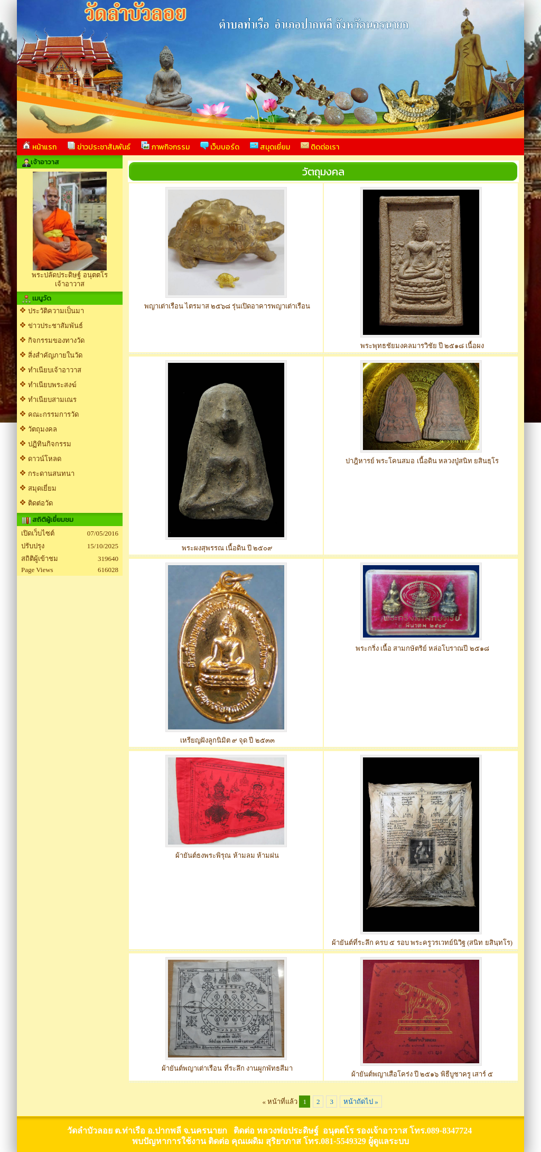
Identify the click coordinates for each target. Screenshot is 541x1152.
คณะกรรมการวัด (53, 414)
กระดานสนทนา (51, 473)
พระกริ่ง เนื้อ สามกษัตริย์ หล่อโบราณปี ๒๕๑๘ (422, 648)
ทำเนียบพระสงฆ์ (52, 385)
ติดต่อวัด (40, 503)
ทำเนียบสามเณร (52, 400)
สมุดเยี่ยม (270, 147)
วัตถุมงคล (42, 429)
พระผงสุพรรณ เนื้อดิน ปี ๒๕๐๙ (227, 548)
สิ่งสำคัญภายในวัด (55, 355)
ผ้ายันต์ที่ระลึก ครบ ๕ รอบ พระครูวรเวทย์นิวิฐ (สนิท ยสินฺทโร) (422, 943)
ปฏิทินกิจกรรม (49, 444)
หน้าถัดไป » (360, 1102)
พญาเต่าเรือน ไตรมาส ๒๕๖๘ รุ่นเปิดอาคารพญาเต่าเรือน (227, 306)
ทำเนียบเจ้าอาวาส (54, 370)
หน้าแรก (39, 147)
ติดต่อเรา (320, 147)
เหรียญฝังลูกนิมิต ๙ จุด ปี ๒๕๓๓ (227, 740)
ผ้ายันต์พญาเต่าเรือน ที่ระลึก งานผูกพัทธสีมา (227, 1068)
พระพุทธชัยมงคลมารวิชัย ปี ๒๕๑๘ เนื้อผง (422, 346)
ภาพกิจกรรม (165, 147)
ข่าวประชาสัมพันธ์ (98, 147)
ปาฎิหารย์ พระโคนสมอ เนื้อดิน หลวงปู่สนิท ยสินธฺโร (422, 461)
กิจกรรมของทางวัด (56, 340)
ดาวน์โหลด (44, 459)
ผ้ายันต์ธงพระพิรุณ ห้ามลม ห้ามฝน (227, 855)
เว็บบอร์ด (219, 147)
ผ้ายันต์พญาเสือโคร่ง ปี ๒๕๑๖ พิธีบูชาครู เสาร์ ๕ (422, 1074)
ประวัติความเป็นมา (56, 311)
